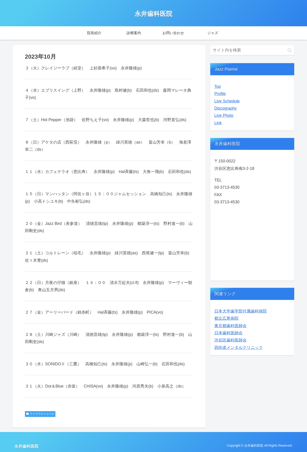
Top (217, 86)
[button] (290, 50)
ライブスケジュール (40, 413)
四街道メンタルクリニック (238, 347)
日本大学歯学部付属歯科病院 (240, 311)
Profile (220, 93)
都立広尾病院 (226, 318)
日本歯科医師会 (228, 333)
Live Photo (223, 115)
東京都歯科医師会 (230, 325)
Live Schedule (227, 101)
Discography (225, 108)
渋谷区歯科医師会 (230, 340)
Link (218, 123)
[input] (252, 50)
